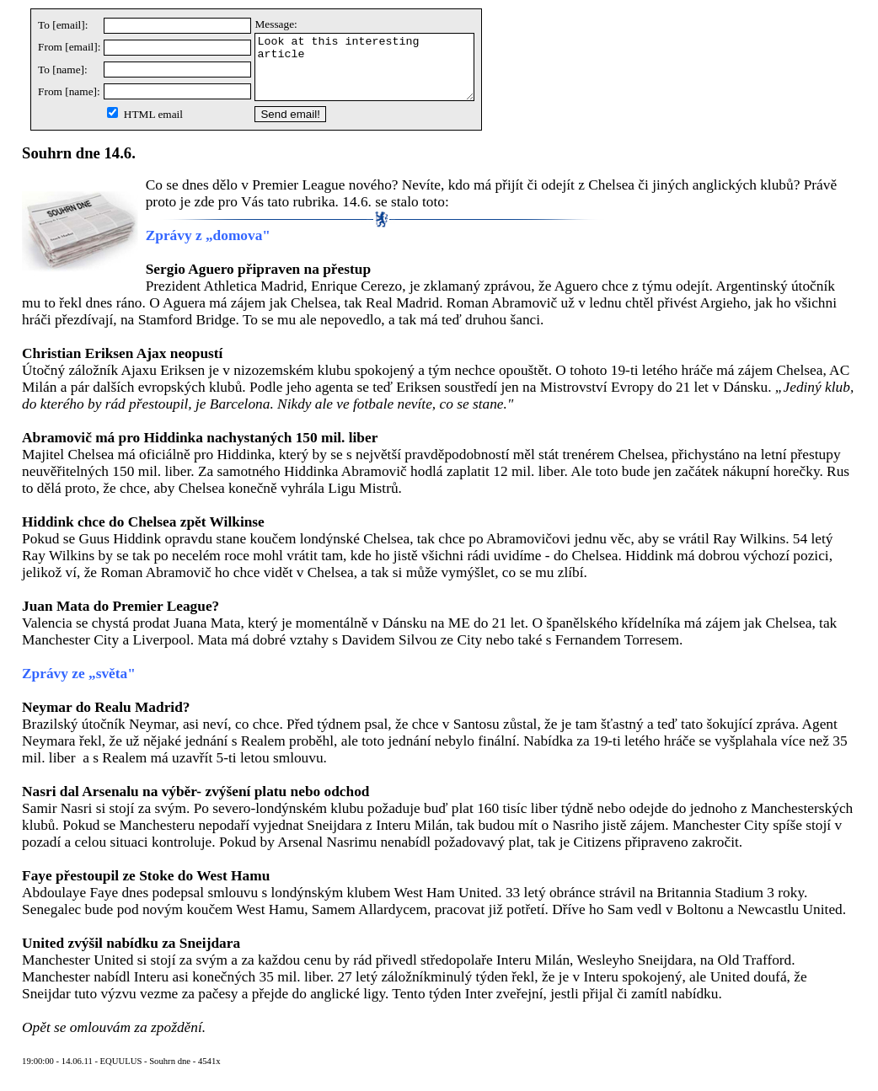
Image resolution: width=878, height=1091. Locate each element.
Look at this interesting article (377, 73)
